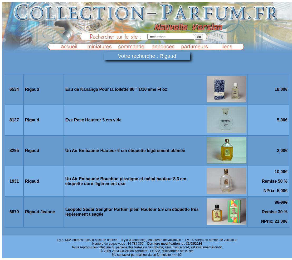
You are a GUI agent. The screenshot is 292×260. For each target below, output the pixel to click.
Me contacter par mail (127, 255)
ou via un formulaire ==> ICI (162, 255)
